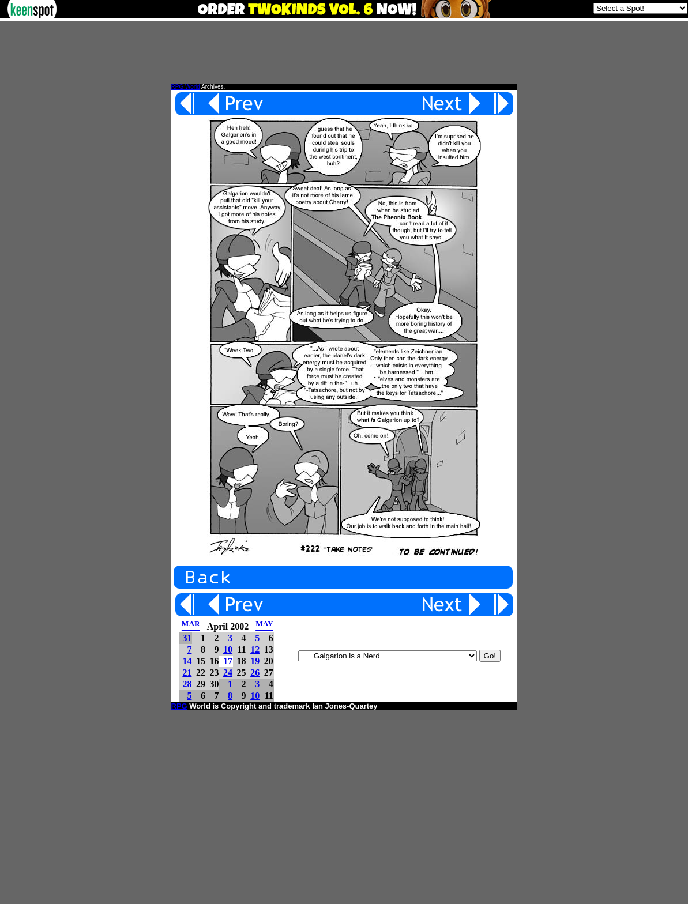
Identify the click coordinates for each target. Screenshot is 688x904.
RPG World (185, 87)
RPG (179, 706)
